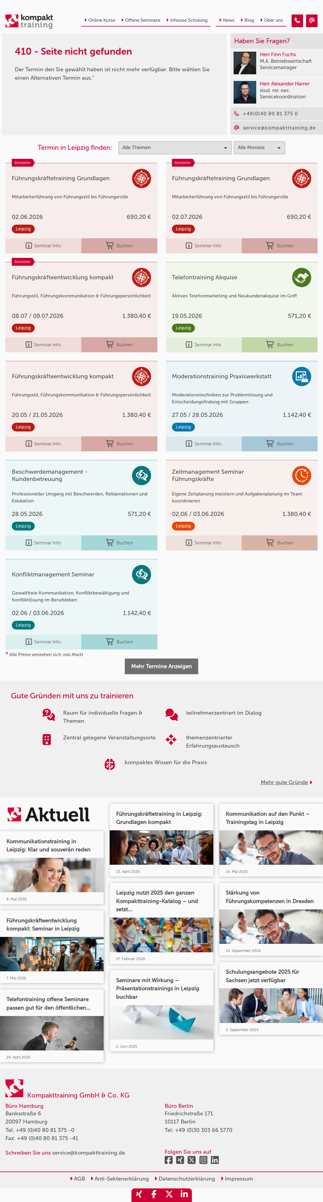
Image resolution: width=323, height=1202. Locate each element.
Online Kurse (99, 20)
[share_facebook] (154, 1195)
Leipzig (23, 229)
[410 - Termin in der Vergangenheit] (297, 20)
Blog (247, 20)
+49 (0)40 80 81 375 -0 (45, 1130)
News (226, 20)
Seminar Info (43, 245)
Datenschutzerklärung (184, 1178)
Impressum (237, 1178)
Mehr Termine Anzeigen (161, 666)
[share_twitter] (169, 1195)
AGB (77, 1178)
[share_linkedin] (184, 1195)
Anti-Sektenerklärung (119, 1178)
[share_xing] (139, 1195)
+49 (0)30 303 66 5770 (203, 1130)
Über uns (271, 20)
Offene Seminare (140, 20)
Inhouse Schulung (187, 20)
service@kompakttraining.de (88, 1152)
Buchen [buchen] (119, 245)
